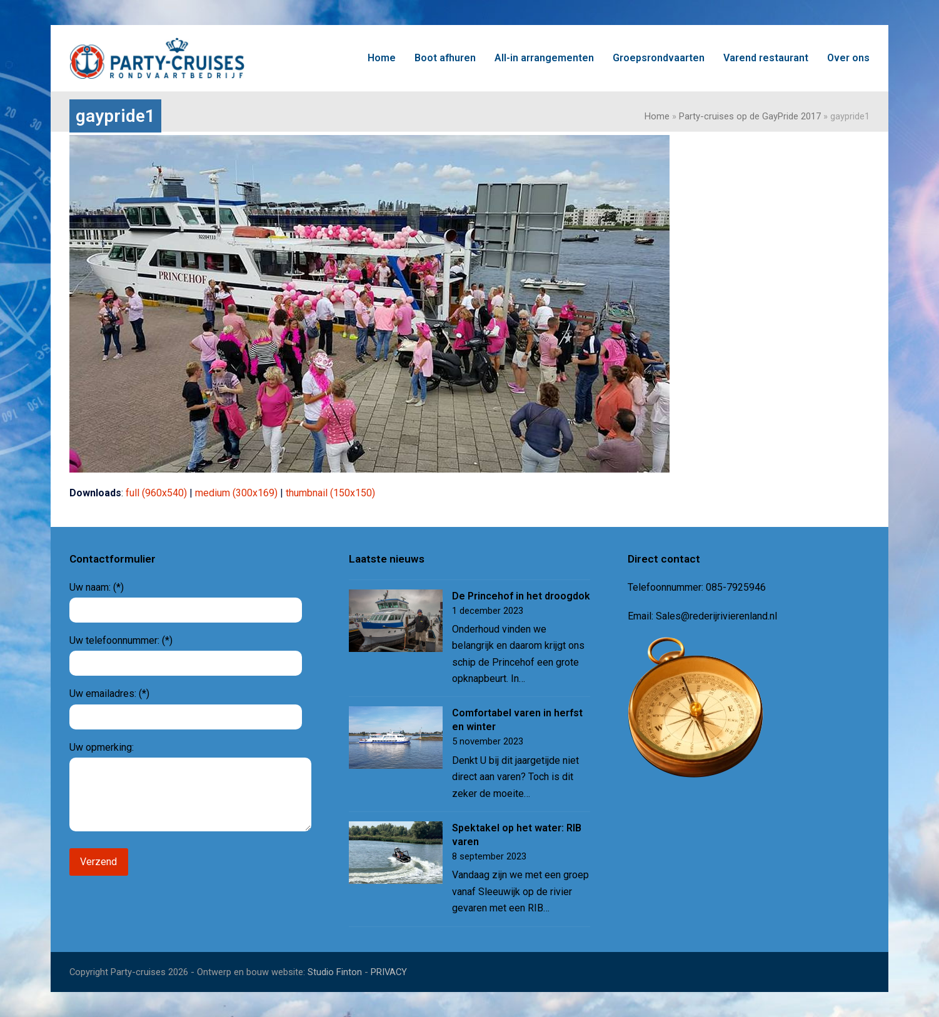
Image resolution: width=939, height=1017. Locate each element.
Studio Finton (335, 972)
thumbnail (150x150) (330, 493)
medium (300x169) (236, 493)
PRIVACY (389, 972)
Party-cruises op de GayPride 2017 (750, 116)
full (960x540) (156, 493)
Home (657, 116)
